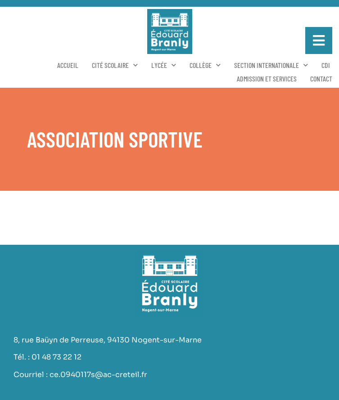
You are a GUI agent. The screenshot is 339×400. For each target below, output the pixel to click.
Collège (205, 65)
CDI (325, 65)
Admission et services (267, 78)
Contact (321, 78)
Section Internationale (271, 65)
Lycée (163, 65)
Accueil (67, 65)
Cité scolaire (115, 65)
